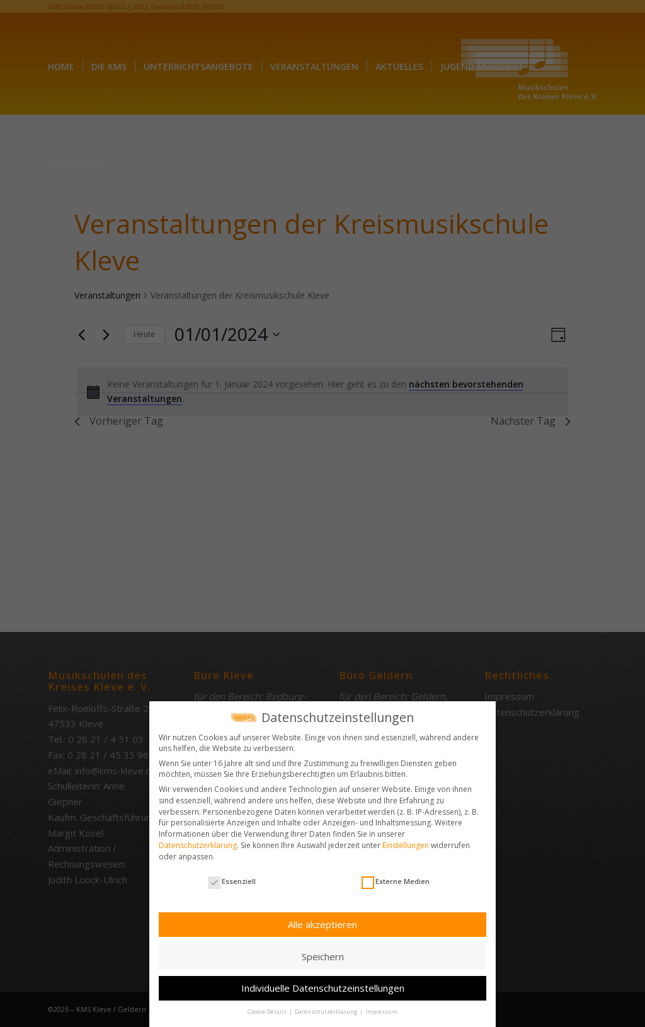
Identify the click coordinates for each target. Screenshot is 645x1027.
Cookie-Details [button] (268, 1011)
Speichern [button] (323, 956)
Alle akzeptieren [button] (322, 923)
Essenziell (232, 880)
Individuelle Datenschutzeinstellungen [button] (322, 987)
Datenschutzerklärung (198, 844)
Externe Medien (396, 880)
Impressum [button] (381, 1011)
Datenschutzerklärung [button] (326, 1011)
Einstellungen (405, 844)
